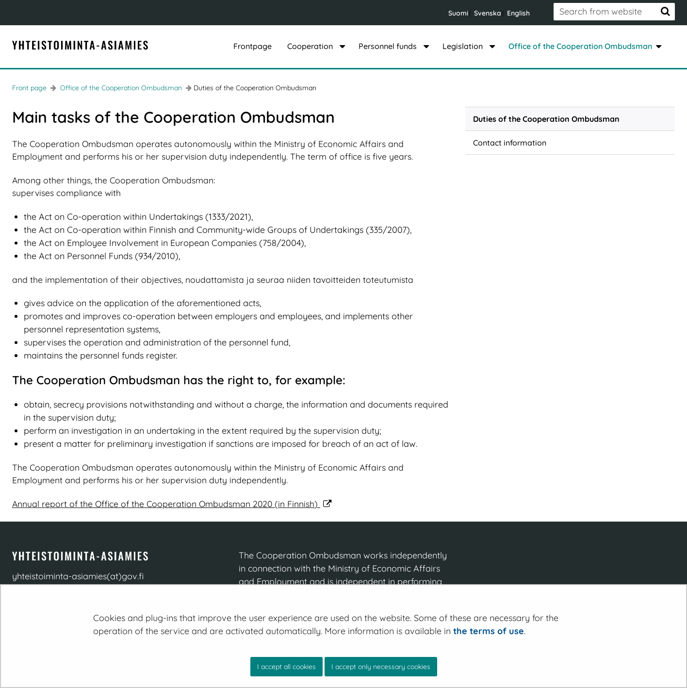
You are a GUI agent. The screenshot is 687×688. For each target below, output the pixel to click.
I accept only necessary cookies (380, 666)
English (518, 13)
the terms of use (488, 631)
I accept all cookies (286, 666)
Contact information (509, 142)
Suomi (458, 13)
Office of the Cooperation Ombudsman (120, 87)
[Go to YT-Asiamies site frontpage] (80, 45)
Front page (29, 87)
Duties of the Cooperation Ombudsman (546, 119)
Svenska (487, 13)
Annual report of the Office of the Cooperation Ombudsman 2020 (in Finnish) (172, 503)
